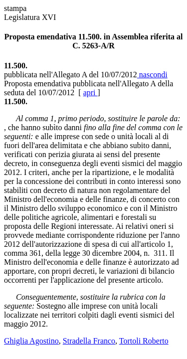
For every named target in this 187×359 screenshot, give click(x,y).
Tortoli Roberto (144, 341)
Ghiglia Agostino (31, 341)
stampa (15, 8)
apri (90, 92)
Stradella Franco (89, 341)
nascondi (152, 74)
